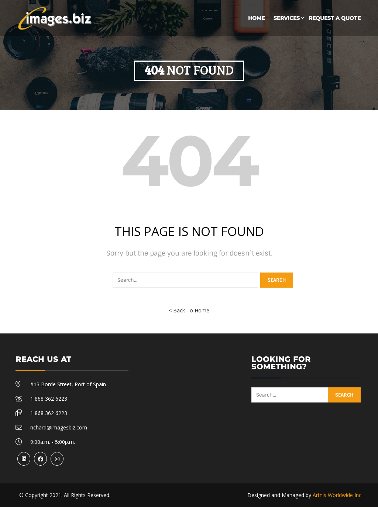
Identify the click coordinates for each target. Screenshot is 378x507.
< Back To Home (189, 310)
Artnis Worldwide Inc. (337, 495)
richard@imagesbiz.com (58, 427)
